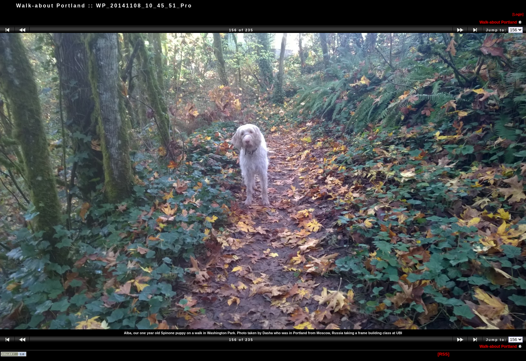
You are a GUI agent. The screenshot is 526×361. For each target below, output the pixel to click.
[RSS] (443, 354)
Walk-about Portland (500, 22)
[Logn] (517, 14)
